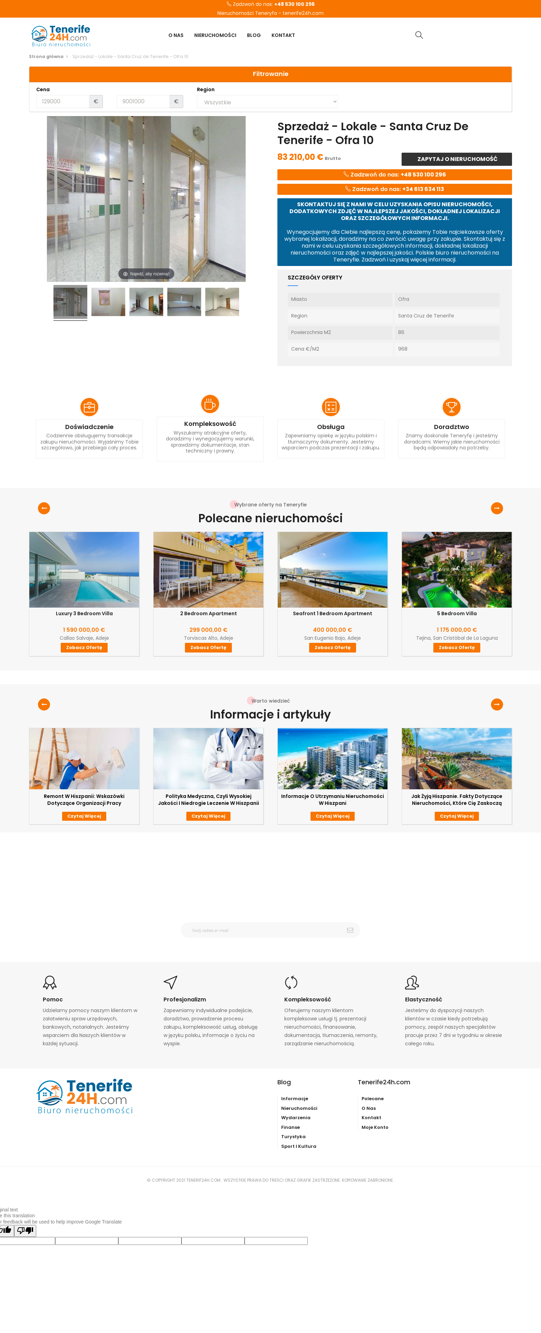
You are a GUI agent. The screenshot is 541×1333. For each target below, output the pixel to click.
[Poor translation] (25, 1231)
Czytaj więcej (84, 816)
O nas (369, 1108)
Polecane (373, 1098)
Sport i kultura (298, 1146)
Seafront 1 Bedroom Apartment (332, 613)
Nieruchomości (299, 1108)
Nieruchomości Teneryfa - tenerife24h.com (270, 13)
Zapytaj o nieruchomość (457, 159)
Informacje (294, 1098)
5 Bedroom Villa (457, 613)
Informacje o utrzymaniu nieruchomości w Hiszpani (332, 800)
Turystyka (293, 1136)
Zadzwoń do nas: (271, 4)
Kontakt (371, 1117)
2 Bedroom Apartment (208, 613)
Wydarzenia (296, 1117)
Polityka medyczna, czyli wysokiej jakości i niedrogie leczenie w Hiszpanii (208, 800)
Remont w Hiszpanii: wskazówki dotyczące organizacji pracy (84, 800)
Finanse (290, 1127)
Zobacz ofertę (84, 647)
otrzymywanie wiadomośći (275, 942)
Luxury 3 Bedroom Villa (84, 613)
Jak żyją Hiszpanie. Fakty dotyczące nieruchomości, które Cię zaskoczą (456, 800)
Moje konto (375, 1127)
